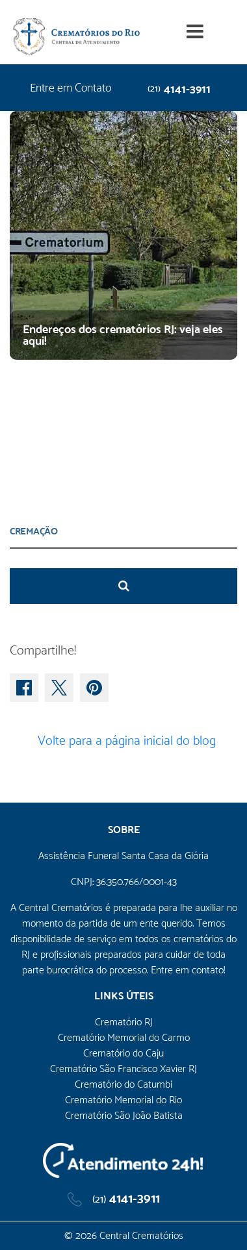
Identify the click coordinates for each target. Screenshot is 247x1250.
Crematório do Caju (123, 1053)
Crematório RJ (124, 1022)
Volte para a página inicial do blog (123, 740)
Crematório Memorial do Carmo (124, 1037)
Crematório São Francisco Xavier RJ (123, 1068)
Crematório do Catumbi (123, 1084)
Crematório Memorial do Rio (123, 1100)
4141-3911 (179, 88)
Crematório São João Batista (124, 1115)
